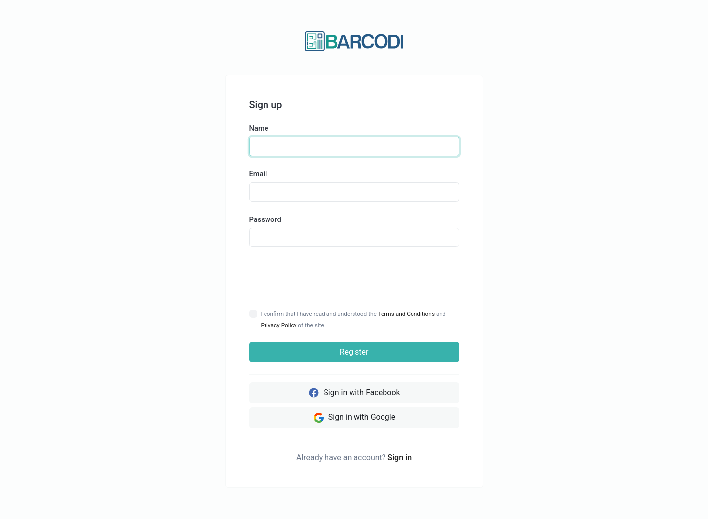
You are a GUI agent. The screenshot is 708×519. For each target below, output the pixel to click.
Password (265, 219)
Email (258, 173)
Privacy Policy (279, 325)
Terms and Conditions (406, 313)
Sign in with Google (354, 418)
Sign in (399, 457)
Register (354, 351)
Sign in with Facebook (354, 393)
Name (258, 128)
